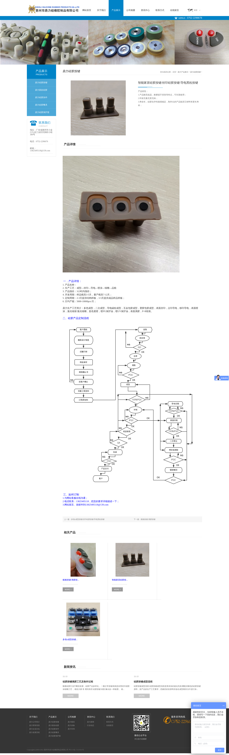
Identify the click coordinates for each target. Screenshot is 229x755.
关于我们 (101, 10)
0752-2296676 (194, 18)
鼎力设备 (71, 725)
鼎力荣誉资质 (34, 725)
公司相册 (130, 10)
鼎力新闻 (90, 722)
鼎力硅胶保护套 (42, 112)
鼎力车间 (71, 729)
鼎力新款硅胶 (41, 90)
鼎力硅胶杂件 (41, 97)
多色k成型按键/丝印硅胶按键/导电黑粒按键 (88, 519)
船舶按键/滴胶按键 (148, 519)
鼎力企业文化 (34, 729)
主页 (174, 72)
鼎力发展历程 (34, 732)
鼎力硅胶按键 (41, 82)
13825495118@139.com (40, 151)
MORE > (68, 590)
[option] (114, 42)
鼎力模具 (71, 722)
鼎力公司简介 (34, 722)
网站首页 (86, 10)
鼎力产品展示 (183, 72)
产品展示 (116, 10)
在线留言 (174, 10)
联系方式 (160, 10)
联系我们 (110, 717)
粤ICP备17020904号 (76, 750)
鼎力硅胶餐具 (41, 105)
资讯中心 (145, 10)
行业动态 (90, 725)
